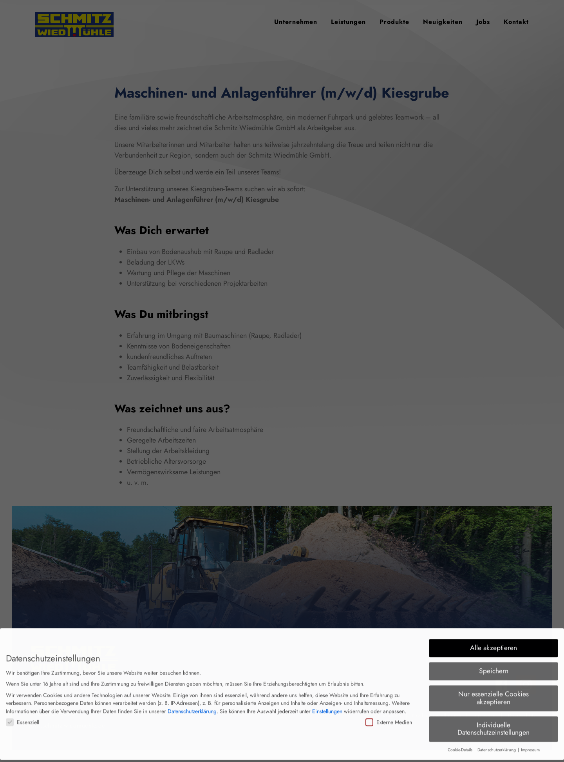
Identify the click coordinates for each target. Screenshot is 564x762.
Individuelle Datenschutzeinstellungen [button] (493, 722)
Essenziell (22, 715)
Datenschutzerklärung (192, 705)
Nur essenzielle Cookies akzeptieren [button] (493, 691)
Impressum (530, 743)
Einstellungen (327, 705)
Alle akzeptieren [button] (493, 641)
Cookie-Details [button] (461, 743)
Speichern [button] (493, 664)
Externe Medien (388, 715)
